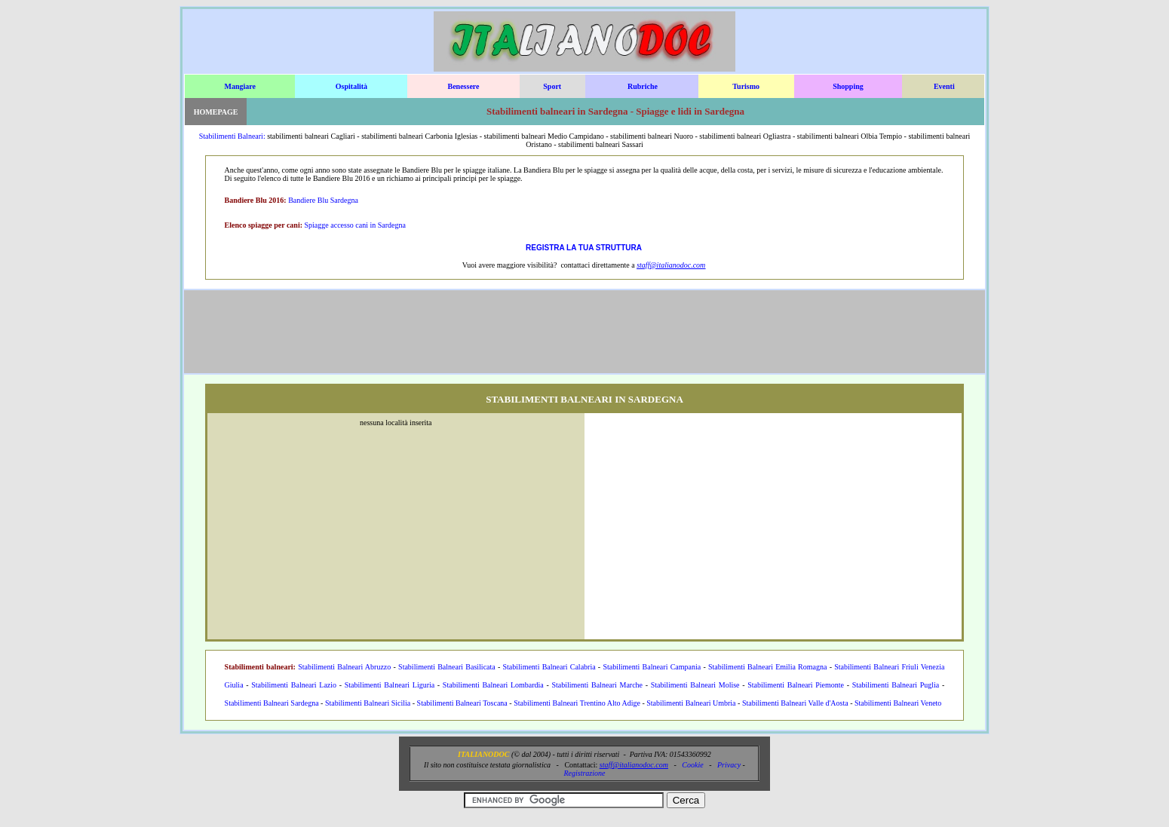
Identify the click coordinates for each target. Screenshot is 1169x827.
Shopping (848, 86)
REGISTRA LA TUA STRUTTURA (584, 248)
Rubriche (642, 86)
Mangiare (240, 86)
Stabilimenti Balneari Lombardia (493, 685)
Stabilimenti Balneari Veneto (898, 703)
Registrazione (584, 773)
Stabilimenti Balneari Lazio (293, 685)
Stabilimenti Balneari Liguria (390, 685)
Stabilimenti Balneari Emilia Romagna (767, 667)
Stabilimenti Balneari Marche (597, 685)
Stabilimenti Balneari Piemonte (795, 685)
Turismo (745, 86)
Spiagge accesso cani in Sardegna (355, 225)
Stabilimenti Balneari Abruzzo (344, 667)
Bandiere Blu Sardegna (323, 200)
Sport (552, 86)
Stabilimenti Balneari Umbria (690, 703)
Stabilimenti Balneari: (232, 136)
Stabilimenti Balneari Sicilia (367, 703)
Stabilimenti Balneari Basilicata (447, 667)
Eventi (944, 86)
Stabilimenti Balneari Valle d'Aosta (795, 703)
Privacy (729, 765)
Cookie (692, 765)
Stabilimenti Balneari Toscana (462, 703)
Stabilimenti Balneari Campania (652, 667)
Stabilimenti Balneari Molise (695, 685)
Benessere (463, 86)
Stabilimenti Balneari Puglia (896, 685)
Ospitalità (351, 86)
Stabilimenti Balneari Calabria (549, 667)
